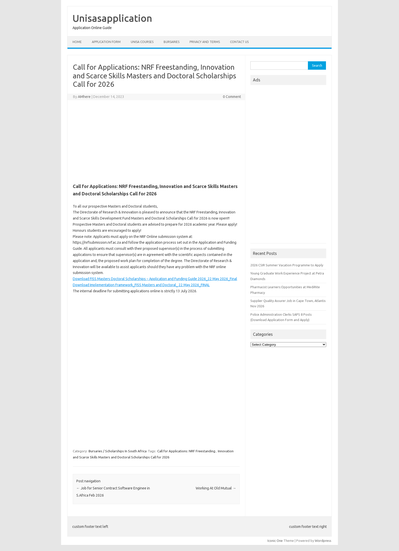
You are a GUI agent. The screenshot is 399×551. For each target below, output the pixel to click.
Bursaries (171, 42)
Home (77, 42)
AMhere (84, 97)
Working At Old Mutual (216, 488)
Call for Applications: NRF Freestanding (186, 451)
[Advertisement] (156, 141)
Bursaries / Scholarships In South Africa (118, 451)
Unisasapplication (112, 18)
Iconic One (275, 540)
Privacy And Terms (205, 42)
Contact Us (239, 42)
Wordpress (323, 540)
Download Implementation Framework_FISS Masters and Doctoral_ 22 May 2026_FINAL (141, 285)
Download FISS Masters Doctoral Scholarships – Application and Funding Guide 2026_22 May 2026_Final (155, 279)
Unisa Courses (142, 42)
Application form (106, 42)
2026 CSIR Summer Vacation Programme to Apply (286, 265)
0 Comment (232, 97)
